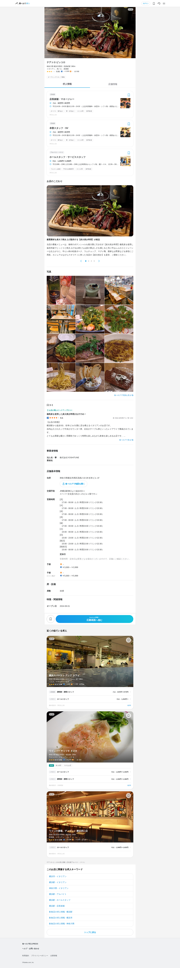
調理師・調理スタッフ (65, 692)
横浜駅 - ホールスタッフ (59, 900)
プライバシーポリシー (39, 956)
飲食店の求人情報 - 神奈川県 (61, 923)
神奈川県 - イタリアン (58, 888)
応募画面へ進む (94, 619)
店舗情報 (112, 84)
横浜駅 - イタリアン (58, 882)
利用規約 (25, 956)
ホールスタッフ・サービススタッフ (68, 157)
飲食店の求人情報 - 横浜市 (60, 918)
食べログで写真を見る (122, 395)
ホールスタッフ (63, 699)
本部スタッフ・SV (59, 128)
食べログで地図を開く (75, 484)
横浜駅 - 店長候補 (57, 906)
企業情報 (53, 956)
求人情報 (67, 84)
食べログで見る (125, 440)
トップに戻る (90, 932)
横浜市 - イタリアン (58, 876)
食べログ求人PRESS (30, 944)
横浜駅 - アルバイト (58, 894)
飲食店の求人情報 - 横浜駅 (60, 912)
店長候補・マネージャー (62, 99)
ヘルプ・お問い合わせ (30, 949)
